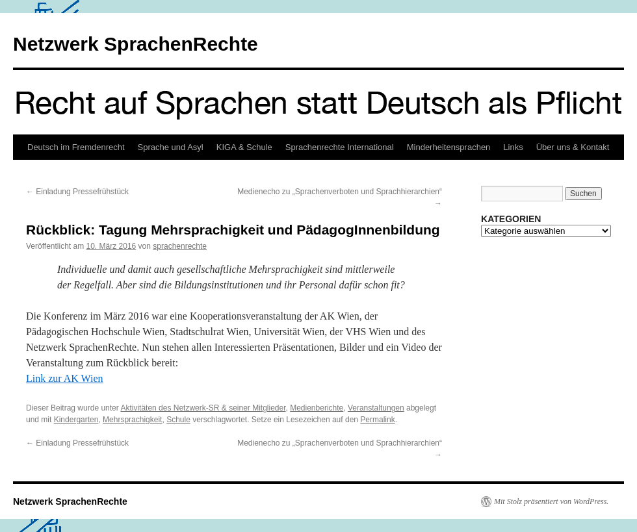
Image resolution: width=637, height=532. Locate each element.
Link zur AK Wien (64, 378)
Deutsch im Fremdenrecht (76, 147)
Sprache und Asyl (170, 147)
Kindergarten (76, 419)
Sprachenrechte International (339, 147)
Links (513, 147)
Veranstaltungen (376, 407)
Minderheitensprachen (449, 147)
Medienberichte (316, 407)
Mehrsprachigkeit (132, 419)
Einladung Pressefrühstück (77, 191)
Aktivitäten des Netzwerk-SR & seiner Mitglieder (202, 407)
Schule (178, 419)
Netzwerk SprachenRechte (135, 44)
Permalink (377, 419)
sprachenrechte (180, 246)
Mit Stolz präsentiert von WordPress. (551, 501)
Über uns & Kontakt (573, 147)
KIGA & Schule (244, 147)
